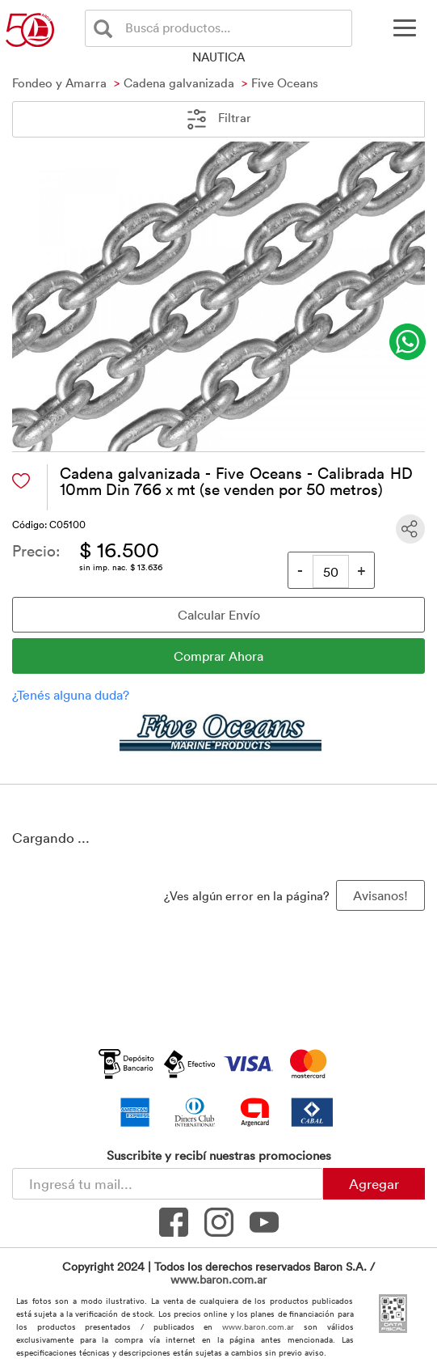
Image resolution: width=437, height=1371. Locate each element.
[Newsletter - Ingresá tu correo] (167, 1184)
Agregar (374, 1183)
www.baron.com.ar (218, 1279)
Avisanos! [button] (380, 895)
